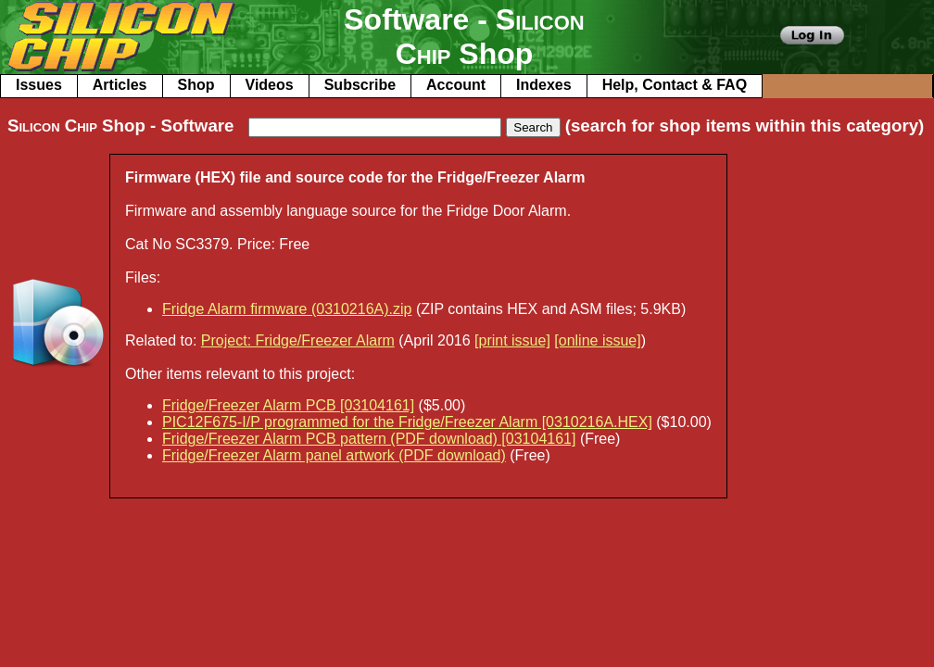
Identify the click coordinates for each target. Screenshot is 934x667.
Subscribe (360, 85)
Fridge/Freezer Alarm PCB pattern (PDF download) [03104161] (368, 439)
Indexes (544, 85)
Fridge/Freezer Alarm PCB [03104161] (288, 405)
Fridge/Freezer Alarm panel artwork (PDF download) (334, 455)
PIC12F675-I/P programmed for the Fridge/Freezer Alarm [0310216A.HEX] (407, 422)
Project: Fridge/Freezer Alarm (298, 340)
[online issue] (597, 340)
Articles (120, 85)
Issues (39, 85)
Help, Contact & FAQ (674, 85)
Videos (270, 85)
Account (456, 85)
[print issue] (512, 340)
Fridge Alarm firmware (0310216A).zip (286, 309)
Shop (196, 85)
